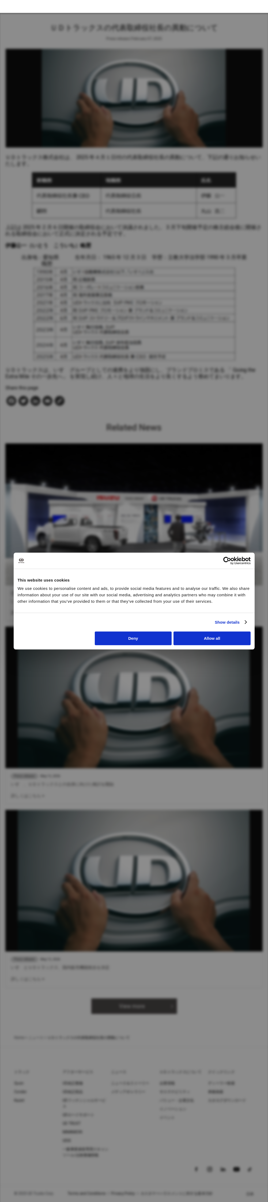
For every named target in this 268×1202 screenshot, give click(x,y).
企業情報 (167, 1083)
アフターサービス (78, 1072)
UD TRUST (72, 1123)
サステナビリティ (175, 1092)
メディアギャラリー (128, 1092)
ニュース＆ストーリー (130, 1083)
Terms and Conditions (86, 1193)
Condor (20, 1092)
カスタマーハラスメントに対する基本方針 (177, 1193)
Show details (227, 622)
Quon (19, 1083)
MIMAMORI (72, 1132)
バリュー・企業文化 (177, 1100)
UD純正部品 (73, 1092)
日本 (250, 1194)
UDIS (67, 1140)
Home (19, 1037)
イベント (167, 1117)
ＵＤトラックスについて (181, 1072)
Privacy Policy (123, 1193)
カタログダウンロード (227, 1100)
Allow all (212, 638)
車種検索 (215, 1092)
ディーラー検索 (221, 1083)
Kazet (19, 1100)
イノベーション (173, 1109)
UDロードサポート (78, 1115)
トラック (21, 1072)
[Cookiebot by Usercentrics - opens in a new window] (227, 561)
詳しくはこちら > (27, 795)
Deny (133, 638)
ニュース (35, 1037)
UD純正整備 (73, 1083)
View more (132, 1006)
